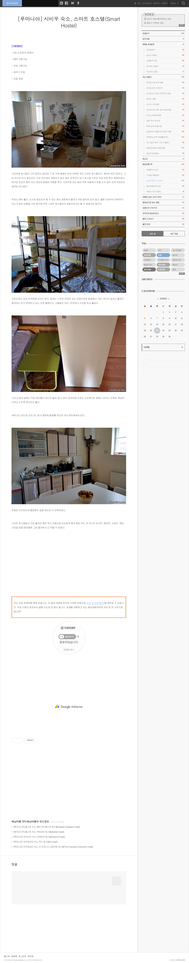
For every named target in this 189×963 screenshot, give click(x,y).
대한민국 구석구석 (163, 208)
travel (146, 250)
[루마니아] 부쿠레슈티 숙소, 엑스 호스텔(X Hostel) (35, 841)
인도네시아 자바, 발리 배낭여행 (165, 109)
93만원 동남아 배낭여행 (165, 148)
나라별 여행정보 (165, 175)
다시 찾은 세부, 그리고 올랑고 (165, 142)
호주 (160, 250)
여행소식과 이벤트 (165, 191)
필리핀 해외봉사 (165, 153)
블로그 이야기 (163, 218)
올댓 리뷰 (163, 224)
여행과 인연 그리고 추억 (163, 197)
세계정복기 (165, 49)
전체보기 (163, 33)
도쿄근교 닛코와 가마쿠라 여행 (165, 93)
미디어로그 (147, 3)
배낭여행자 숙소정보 (38, 821)
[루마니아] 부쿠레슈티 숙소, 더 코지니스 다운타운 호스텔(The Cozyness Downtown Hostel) (53, 846)
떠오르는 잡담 (165, 71)
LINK (163, 347)
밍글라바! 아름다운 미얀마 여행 (165, 131)
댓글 (14, 864)
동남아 (175, 264)
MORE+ (181, 25)
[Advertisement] (69, 706)
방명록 (164, 3)
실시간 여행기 (165, 55)
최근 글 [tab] (152, 233)
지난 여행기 (163, 77)
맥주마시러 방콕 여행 (165, 82)
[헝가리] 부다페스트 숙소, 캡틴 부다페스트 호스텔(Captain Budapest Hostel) (46, 826)
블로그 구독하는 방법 (155, 22)
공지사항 (163, 39)
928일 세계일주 (163, 44)
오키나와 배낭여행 (165, 115)
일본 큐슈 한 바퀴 (165, 120)
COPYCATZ (180, 960)
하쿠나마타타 (12, 3)
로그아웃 (22, 956)
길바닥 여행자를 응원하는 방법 (159, 18)
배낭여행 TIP (18, 821)
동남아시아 (176, 260)
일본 (174, 269)
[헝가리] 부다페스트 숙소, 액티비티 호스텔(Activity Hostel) (38, 831)
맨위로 (31, 956)
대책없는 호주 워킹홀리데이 (165, 137)
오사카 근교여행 (165, 104)
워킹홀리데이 (163, 260)
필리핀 (175, 255)
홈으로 (7, 956)
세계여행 (147, 255)
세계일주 (147, 260)
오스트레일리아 (178, 250)
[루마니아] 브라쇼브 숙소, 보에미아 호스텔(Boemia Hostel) (39, 836)
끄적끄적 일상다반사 (163, 213)
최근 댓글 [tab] (174, 233)
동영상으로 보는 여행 (163, 202)
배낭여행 (147, 269)
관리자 (174, 3)
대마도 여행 (165, 99)
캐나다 (163, 158)
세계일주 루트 (165, 60)
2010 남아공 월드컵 (165, 126)
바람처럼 (161, 269)
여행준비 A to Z (165, 169)
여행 (160, 255)
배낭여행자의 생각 (165, 186)
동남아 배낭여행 (150, 264)
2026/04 (163, 298)
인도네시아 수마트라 (165, 88)
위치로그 (156, 3)
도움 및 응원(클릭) (95, 602)
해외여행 (161, 264)
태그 (139, 3)
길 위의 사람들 (165, 66)
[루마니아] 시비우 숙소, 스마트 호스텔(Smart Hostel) (69, 22)
